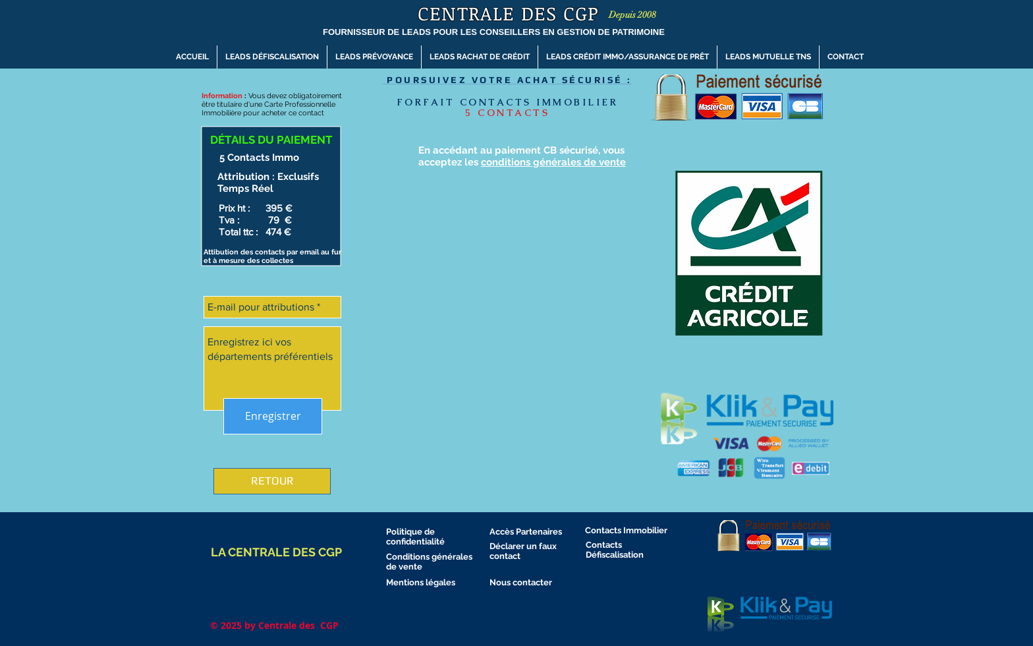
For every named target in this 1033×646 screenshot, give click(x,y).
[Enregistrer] (272, 416)
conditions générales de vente (553, 162)
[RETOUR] (272, 481)
